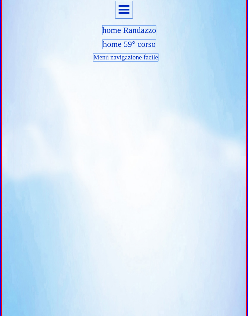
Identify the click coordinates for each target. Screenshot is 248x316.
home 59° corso (129, 44)
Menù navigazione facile (125, 57)
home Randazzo (129, 30)
